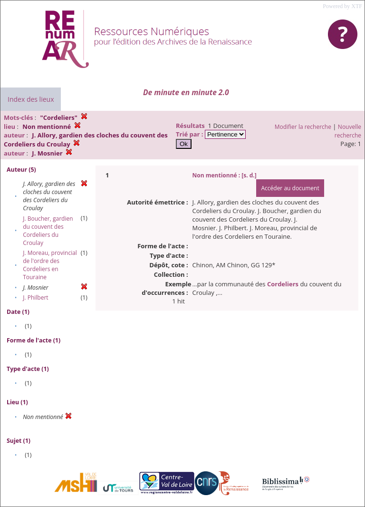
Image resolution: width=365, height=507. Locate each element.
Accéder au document (290, 188)
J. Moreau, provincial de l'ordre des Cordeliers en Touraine (50, 265)
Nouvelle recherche (348, 131)
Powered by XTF (342, 6)
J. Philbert (35, 297)
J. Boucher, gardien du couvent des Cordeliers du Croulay (48, 230)
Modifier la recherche (303, 127)
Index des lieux (31, 99)
